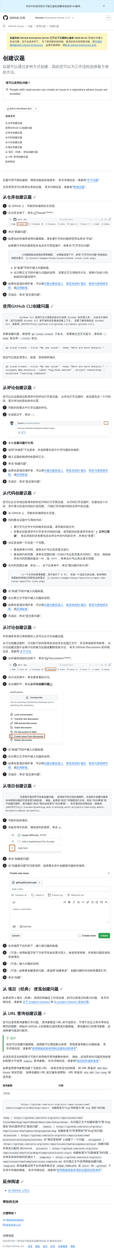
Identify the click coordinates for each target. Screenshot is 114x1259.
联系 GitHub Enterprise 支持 (80, 45)
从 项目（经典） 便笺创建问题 (33, 989)
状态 (45, 1246)
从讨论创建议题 (19, 627)
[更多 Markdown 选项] (36, 108)
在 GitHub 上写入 (19, 1190)
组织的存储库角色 (88, 1061)
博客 (72, 1246)
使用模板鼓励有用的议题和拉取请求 (54, 1048)
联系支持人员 (12, 1224)
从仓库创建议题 (19, 197)
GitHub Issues (16, 26)
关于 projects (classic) (36, 1002)
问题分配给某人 (53, 283)
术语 (30, 1246)
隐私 (37, 1246)
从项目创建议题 (19, 786)
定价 (52, 1246)
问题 (30, 26)
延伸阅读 (13, 1181)
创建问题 (54, 26)
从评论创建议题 (19, 387)
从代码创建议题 (19, 493)
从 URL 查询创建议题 (24, 1013)
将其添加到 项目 (76, 283)
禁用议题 (78, 187)
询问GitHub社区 (13, 1219)
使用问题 (41, 26)
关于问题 (92, 180)
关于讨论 (25, 651)
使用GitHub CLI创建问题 (28, 306)
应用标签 (22, 288)
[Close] (104, 6)
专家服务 (63, 1246)
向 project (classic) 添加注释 (71, 1002)
